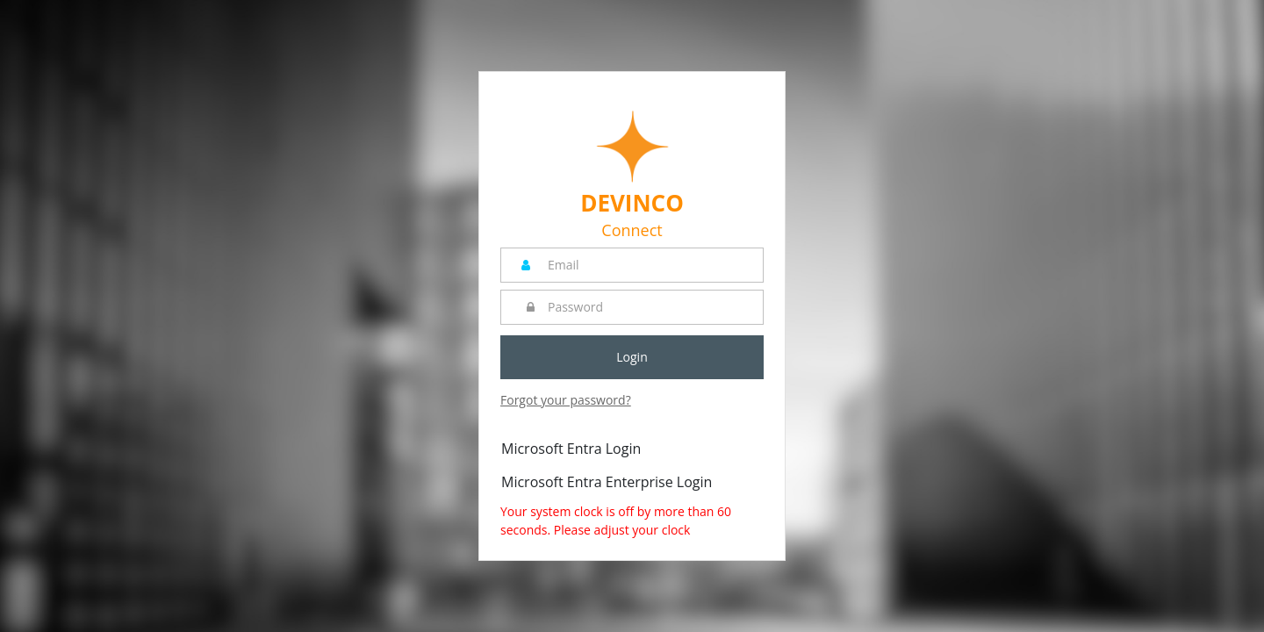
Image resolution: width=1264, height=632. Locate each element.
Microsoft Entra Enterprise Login (606, 482)
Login (631, 356)
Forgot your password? (565, 399)
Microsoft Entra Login (571, 448)
